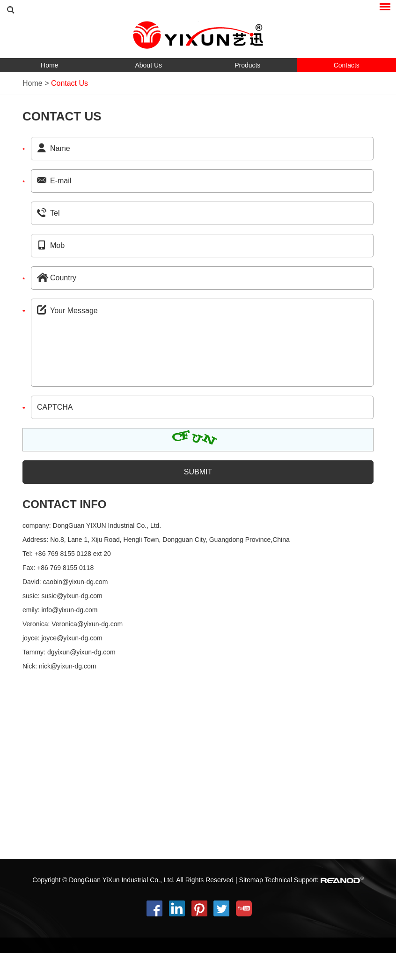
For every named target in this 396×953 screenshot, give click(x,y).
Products (247, 65)
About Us (148, 65)
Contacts (346, 65)
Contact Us (69, 83)
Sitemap (251, 880)
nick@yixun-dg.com (67, 666)
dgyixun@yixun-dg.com (81, 652)
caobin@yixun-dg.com (75, 581)
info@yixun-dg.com (69, 610)
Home (49, 65)
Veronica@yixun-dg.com (87, 624)
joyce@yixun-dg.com (71, 638)
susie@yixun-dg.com (71, 596)
